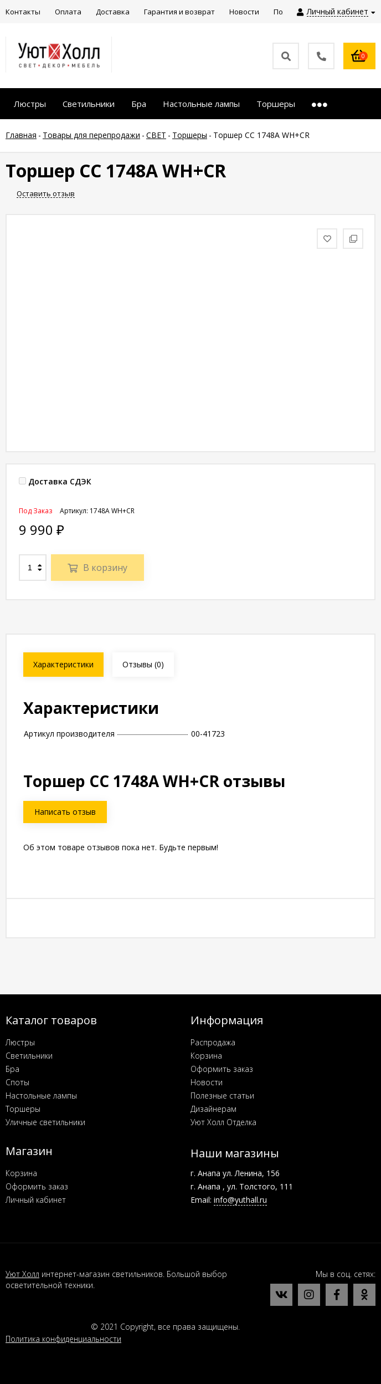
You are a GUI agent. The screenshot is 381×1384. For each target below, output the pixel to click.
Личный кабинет (36, 1199)
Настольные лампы (41, 1095)
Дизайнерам (213, 1109)
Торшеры (23, 1109)
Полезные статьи (222, 1095)
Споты (17, 1082)
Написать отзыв (65, 811)
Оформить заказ (221, 1069)
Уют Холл (22, 1274)
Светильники (29, 1055)
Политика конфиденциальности (63, 1339)
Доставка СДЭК (55, 481)
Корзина (206, 1055)
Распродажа (212, 1042)
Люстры (20, 1042)
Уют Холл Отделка (223, 1122)
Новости (206, 1082)
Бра (12, 1069)
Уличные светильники (45, 1122)
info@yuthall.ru (240, 1199)
